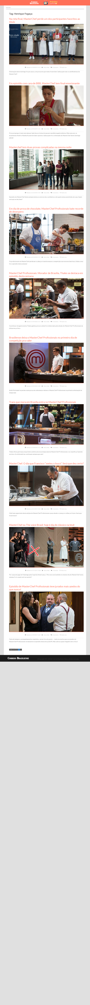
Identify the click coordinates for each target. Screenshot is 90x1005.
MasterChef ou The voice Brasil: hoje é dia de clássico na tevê (42, 527)
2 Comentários (55, 447)
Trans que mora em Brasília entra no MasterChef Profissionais (43, 401)
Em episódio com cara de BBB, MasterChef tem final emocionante (45, 83)
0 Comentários (55, 67)
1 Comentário (55, 573)
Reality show (64, 67)
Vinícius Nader (46, 67)
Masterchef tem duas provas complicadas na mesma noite (40, 147)
